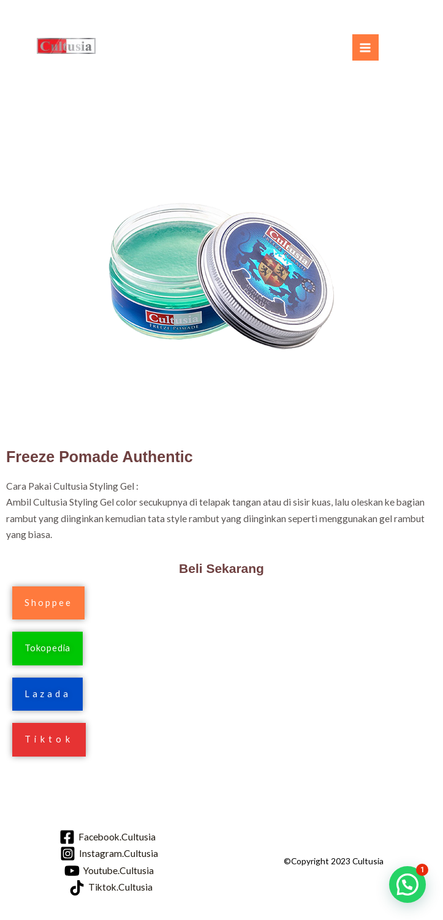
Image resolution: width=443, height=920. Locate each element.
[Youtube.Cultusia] (109, 870)
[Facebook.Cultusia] (107, 837)
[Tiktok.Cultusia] (111, 888)
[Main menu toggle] (365, 47)
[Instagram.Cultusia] (109, 853)
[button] (48, 603)
